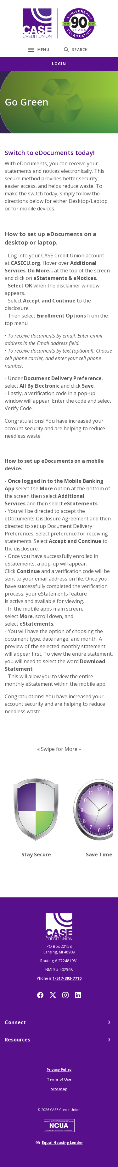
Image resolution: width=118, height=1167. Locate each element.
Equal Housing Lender (62, 1142)
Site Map (59, 1089)
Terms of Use (59, 1079)
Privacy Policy (59, 1069)
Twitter (53, 995)
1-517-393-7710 (67, 978)
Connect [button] (15, 1022)
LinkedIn (78, 995)
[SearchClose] (76, 49)
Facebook (40, 995)
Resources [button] (17, 1039)
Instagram (65, 995)
